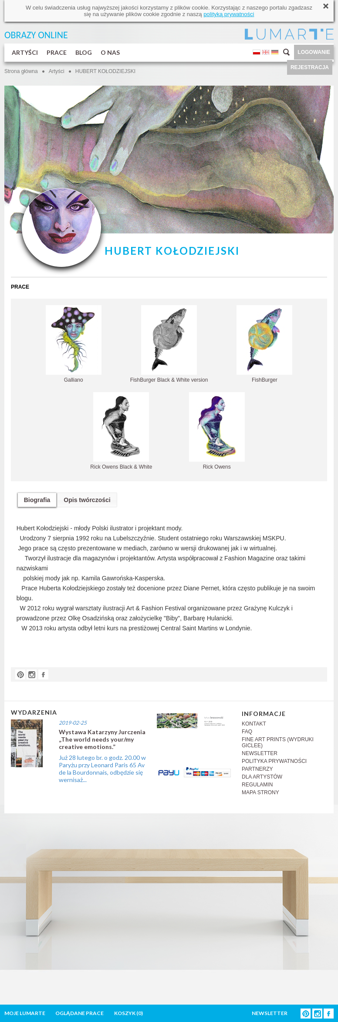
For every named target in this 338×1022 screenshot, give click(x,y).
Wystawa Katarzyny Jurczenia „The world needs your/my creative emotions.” (102, 739)
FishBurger (264, 344)
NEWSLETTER (259, 753)
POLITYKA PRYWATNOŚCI (274, 761)
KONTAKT (254, 724)
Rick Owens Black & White (121, 431)
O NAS (110, 52)
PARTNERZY (257, 769)
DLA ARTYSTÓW (262, 777)
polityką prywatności (228, 14)
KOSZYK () (128, 1013)
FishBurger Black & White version (169, 344)
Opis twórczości (87, 499)
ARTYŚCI (25, 52)
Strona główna (21, 71)
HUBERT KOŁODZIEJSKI (105, 71)
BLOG (83, 52)
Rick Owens (217, 431)
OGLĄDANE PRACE (79, 1013)
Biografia (37, 499)
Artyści (56, 71)
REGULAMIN (257, 785)
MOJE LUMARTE (24, 1013)
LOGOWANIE (313, 52)
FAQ (247, 732)
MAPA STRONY (260, 792)
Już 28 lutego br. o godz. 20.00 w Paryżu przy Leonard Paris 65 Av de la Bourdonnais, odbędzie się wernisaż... (102, 768)
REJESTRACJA (310, 67)
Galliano (73, 344)
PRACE (57, 52)
